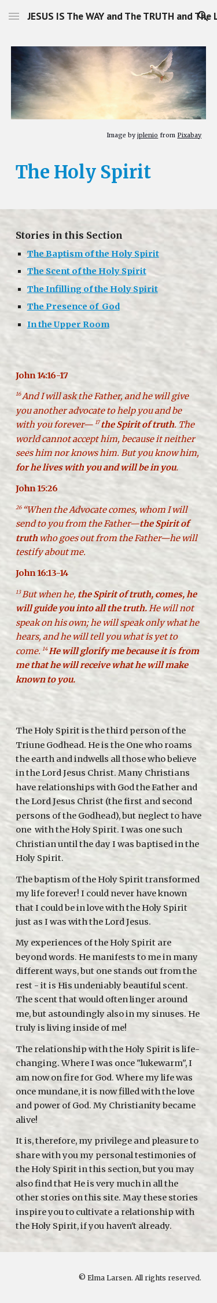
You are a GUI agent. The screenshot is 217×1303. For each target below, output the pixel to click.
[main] (109, 134)
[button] (14, 16)
